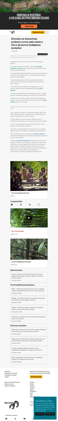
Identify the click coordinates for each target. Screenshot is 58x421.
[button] (45, 417)
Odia (31, 395)
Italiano (32, 389)
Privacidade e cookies (10, 375)
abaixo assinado (39, 134)
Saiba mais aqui (29, 26)
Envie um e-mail (9, 384)
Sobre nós (7, 371)
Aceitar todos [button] (40, 414)
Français (32, 387)
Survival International (23, 140)
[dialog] (45, 408)
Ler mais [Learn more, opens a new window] (48, 411)
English (32, 384)
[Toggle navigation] (47, 32)
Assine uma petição (10, 385)
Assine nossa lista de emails (12, 382)
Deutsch (32, 382)
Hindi (31, 393)
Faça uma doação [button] (38, 32)
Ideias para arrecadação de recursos (40, 371)
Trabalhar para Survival (11, 373)
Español (32, 385)
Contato (7, 376)
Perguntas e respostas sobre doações (40, 373)
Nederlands (33, 391)
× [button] (54, 398)
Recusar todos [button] (50, 414)
